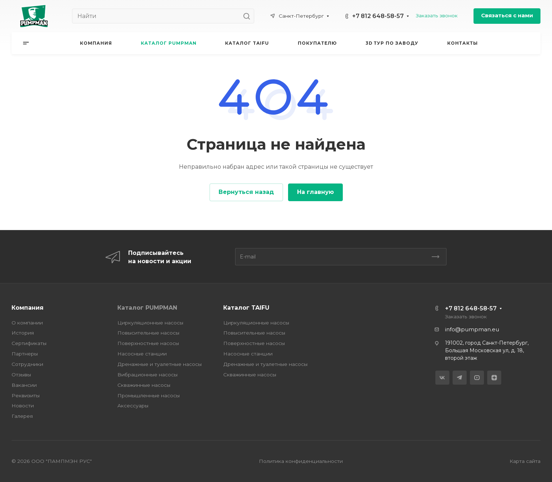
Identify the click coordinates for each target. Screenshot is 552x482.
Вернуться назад (246, 192)
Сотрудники (27, 364)
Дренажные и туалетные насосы (159, 364)
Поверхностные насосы (148, 343)
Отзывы (21, 374)
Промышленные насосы (148, 395)
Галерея (22, 416)
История (23, 333)
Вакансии (24, 385)
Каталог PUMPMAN (147, 307)
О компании (27, 323)
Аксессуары (132, 405)
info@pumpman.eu (472, 329)
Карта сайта (525, 461)
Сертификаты (29, 343)
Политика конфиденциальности (301, 461)
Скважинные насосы (143, 385)
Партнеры (25, 354)
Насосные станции (142, 354)
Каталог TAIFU (246, 307)
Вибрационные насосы (147, 374)
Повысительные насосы (148, 333)
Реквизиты (26, 395)
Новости (23, 405)
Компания (28, 307)
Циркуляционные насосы (150, 323)
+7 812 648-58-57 (378, 16)
